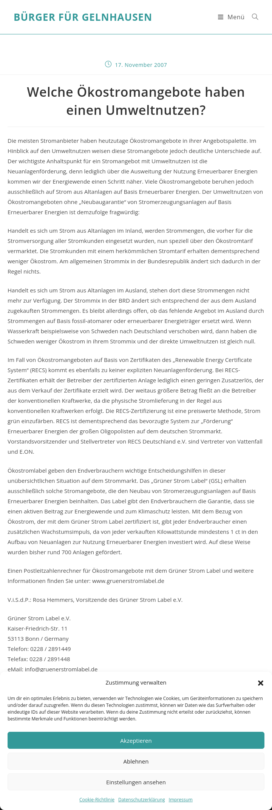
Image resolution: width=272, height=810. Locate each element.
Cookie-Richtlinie (96, 799)
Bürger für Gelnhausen (83, 17)
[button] (260, 682)
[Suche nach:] (252, 17)
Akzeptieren (135, 740)
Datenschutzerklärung (141, 799)
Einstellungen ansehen (136, 782)
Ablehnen (136, 761)
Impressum (181, 799)
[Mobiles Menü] (232, 17)
